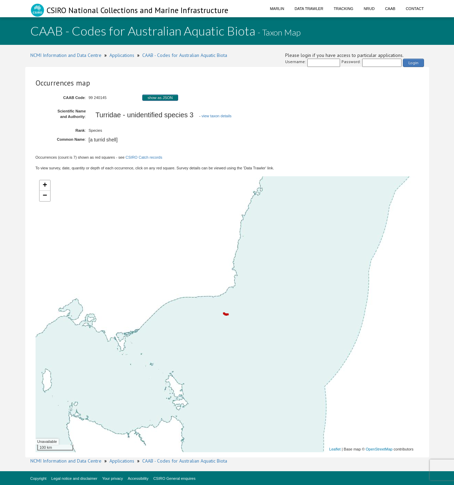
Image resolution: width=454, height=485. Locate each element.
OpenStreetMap (379, 449)
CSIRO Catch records (144, 157)
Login (413, 62)
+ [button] (44, 185)
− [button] (44, 196)
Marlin (277, 9)
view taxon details (217, 116)
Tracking (344, 9)
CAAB (390, 9)
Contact (415, 9)
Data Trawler (308, 9)
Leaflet (335, 449)
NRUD (369, 9)
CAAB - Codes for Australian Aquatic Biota (184, 55)
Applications (121, 55)
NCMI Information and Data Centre (66, 55)
